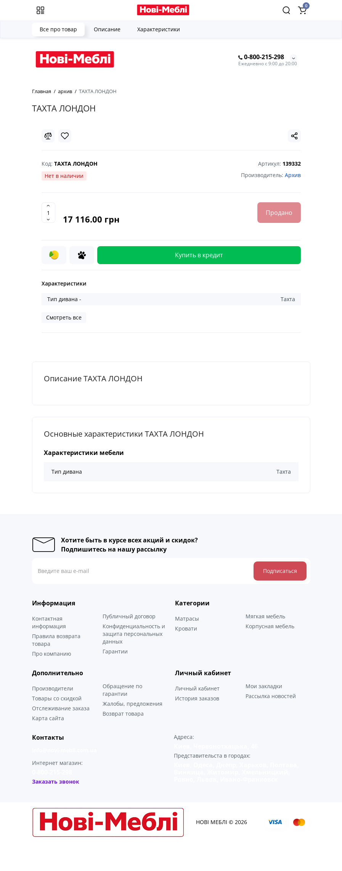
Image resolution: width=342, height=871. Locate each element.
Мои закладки (264, 686)
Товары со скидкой (57, 698)
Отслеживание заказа (61, 708)
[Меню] (40, 10)
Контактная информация (49, 622)
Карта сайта (48, 718)
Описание (107, 29)
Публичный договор (129, 616)
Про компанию (51, 653)
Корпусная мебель (270, 626)
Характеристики (158, 29)
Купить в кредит (199, 255)
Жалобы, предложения (132, 703)
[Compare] (48, 135)
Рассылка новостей (271, 696)
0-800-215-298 (261, 57)
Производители (52, 688)
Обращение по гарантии (122, 689)
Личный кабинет (197, 688)
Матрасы (187, 618)
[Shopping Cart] (302, 10)
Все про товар (58, 29)
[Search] (286, 10)
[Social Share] (294, 135)
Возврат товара (123, 713)
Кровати (186, 628)
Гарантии (115, 651)
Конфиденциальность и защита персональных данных (134, 634)
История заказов (197, 698)
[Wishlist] (64, 135)
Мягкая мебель (265, 616)
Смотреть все (64, 317)
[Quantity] (48, 212)
